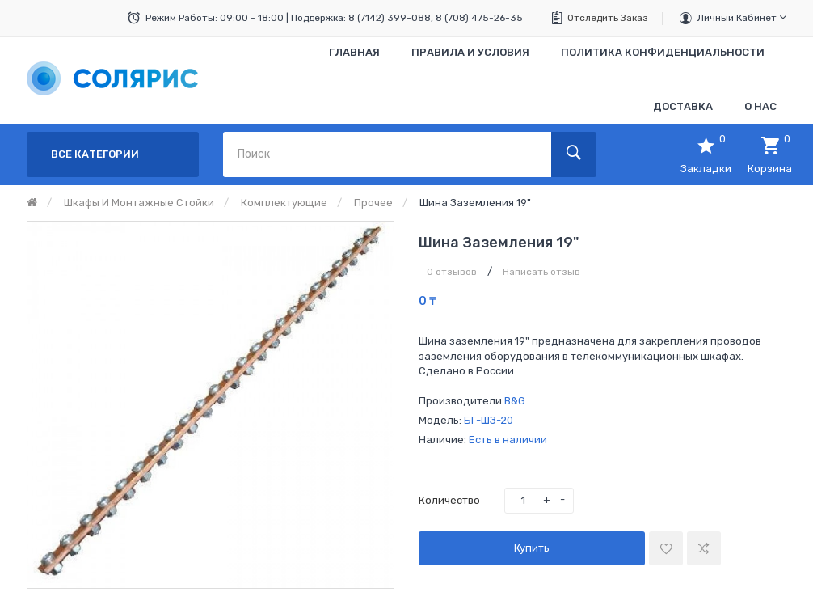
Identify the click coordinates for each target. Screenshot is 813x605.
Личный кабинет (741, 17)
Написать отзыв (541, 271)
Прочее (373, 203)
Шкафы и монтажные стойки (139, 203)
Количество (449, 500)
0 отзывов (452, 271)
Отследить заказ (607, 17)
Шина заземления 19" (475, 203)
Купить (532, 548)
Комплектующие (284, 203)
